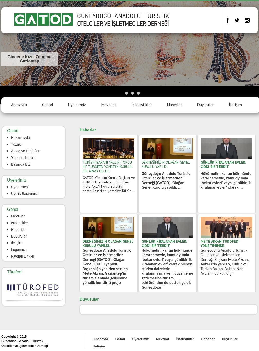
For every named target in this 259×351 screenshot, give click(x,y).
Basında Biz (20, 164)
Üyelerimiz (77, 104)
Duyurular (205, 104)
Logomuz (18, 250)
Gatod (47, 104)
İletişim (235, 104)
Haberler (174, 104)
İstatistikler (142, 104)
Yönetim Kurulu (23, 158)
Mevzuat (108, 104)
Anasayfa (19, 104)
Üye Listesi (19, 187)
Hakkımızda (20, 138)
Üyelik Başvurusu (25, 194)
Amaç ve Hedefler (25, 151)
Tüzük (16, 144)
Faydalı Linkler (22, 256)
